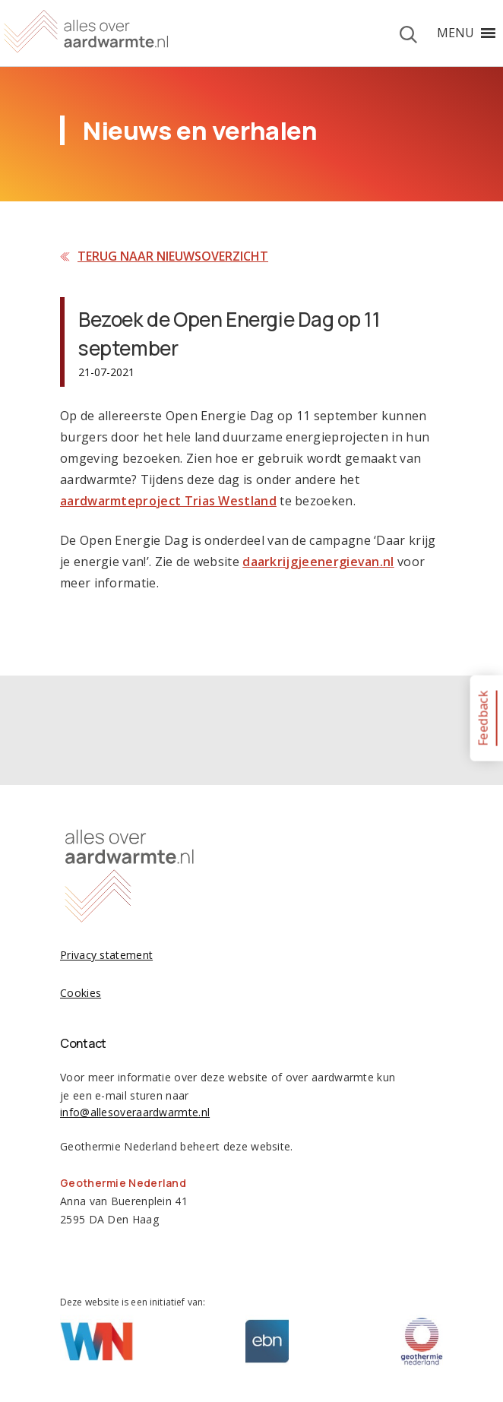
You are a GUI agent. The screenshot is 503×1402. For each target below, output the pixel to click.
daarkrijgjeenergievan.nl (318, 561)
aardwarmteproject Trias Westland (168, 500)
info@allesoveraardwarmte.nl (135, 1112)
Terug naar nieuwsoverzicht (173, 256)
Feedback (482, 717)
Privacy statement (106, 955)
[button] (455, 32)
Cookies (80, 993)
